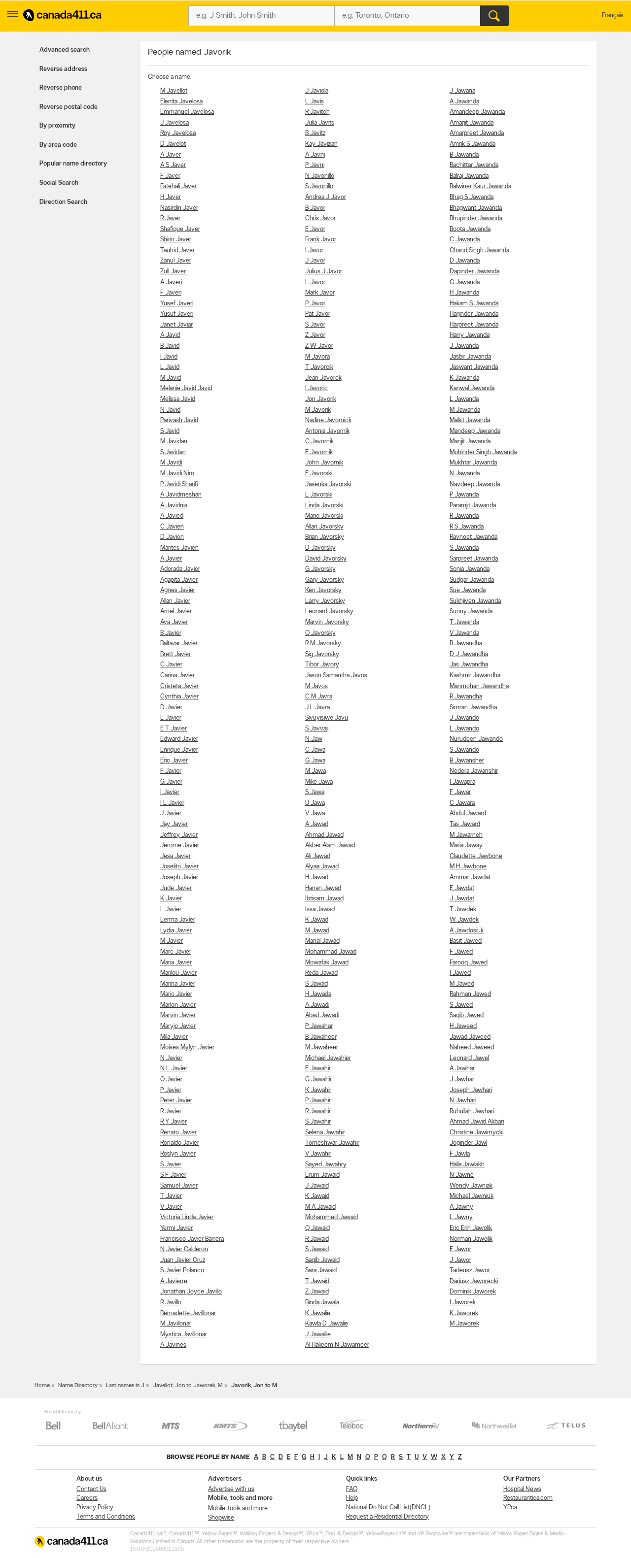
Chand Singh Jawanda (479, 250)
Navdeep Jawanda (475, 484)
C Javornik (319, 441)
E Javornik (319, 452)
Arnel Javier (176, 611)
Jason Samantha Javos (336, 675)
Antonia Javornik (327, 431)
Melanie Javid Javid (186, 388)
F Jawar (460, 792)
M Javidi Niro (177, 473)
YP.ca (510, 1507)
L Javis (314, 102)
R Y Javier (173, 1122)
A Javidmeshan (181, 495)
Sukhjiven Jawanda (475, 601)
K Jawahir (318, 1090)
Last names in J (125, 1386)
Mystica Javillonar (183, 1334)
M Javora (317, 357)
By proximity (57, 126)
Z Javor (315, 335)
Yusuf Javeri (176, 314)
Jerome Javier (179, 845)
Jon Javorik (320, 399)
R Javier (170, 1111)
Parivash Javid (179, 420)
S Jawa (314, 792)
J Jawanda (464, 346)
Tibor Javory (322, 665)
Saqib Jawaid (322, 1260)
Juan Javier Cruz (182, 1260)
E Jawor (460, 1249)
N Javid (170, 410)
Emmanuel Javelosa (187, 112)
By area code (58, 145)
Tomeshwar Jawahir (332, 1143)
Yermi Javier (176, 1228)
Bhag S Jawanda (471, 197)
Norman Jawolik (471, 1239)
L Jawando (464, 729)
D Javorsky (320, 548)
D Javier (171, 707)
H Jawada (318, 994)
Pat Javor (317, 314)
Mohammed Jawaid (331, 1217)
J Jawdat (462, 898)
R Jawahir (318, 1111)
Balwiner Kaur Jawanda (480, 186)
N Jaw (313, 739)
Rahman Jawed (470, 994)
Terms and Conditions (105, 1517)
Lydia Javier (176, 931)
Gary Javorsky (324, 580)
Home (42, 1386)
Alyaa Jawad (322, 866)
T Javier (171, 1196)
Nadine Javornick (328, 420)
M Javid (170, 378)
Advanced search (64, 50)
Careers (87, 1498)
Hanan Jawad (323, 888)
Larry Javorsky (325, 601)
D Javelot (173, 144)
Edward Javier (179, 739)
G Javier (171, 782)
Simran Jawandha (473, 707)
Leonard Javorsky (329, 611)
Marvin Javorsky (327, 622)
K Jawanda (464, 378)
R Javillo (170, 1302)
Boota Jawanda (470, 229)
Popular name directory (73, 164)
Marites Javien (179, 548)
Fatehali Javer (178, 186)
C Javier (171, 665)
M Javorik (318, 410)
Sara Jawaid (321, 1270)
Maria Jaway (466, 845)
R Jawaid (317, 1239)
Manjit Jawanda (470, 441)
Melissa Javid (177, 399)
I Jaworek (463, 1302)
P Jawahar (319, 1026)
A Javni (315, 155)
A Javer (170, 155)
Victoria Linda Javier (186, 1217)
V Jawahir (318, 1154)
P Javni (314, 165)
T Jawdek (463, 909)
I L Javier (172, 803)
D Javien (172, 537)
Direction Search (63, 202)
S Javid (169, 431)
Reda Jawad (321, 973)
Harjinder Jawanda (474, 314)
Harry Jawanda (470, 335)
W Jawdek (464, 920)
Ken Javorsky (323, 590)
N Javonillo (319, 176)
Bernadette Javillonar (188, 1313)
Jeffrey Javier (179, 835)
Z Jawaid (317, 1292)
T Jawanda (464, 622)
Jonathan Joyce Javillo (191, 1292)
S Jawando (464, 750)
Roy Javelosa (178, 133)
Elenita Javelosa (181, 102)
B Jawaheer (321, 1037)
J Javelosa (174, 123)
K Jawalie (317, 1313)
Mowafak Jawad (327, 963)
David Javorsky (326, 559)
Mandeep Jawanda (475, 431)
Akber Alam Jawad (330, 845)
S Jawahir (318, 1122)
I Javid (168, 357)
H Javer (170, 197)
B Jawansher (467, 761)
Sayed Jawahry (326, 1164)
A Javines (173, 1345)
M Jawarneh (466, 835)
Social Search (58, 183)
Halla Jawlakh (467, 1164)
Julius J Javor (323, 271)
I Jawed (460, 973)
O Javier (171, 1079)
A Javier (171, 559)
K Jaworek (464, 1313)
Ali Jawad (317, 856)
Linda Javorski (324, 505)
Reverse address (63, 69)
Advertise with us (231, 1489)
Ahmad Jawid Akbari (477, 1122)
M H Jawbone (468, 866)
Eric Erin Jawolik (471, 1228)
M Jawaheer (321, 1047)
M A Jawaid (320, 1207)
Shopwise (221, 1518)
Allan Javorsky (324, 527)
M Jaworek (464, 1324)
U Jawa (315, 803)
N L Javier (173, 1068)
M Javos (316, 686)
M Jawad (317, 931)
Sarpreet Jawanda (474, 559)
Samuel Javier (179, 1186)
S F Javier (173, 1175)
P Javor (315, 303)
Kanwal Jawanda (472, 388)
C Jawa (315, 750)
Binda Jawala (322, 1302)
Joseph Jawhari (471, 1090)
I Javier (169, 792)
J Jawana (462, 91)
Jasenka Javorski (328, 484)
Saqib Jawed (467, 1015)
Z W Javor (319, 346)
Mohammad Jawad (330, 952)
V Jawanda (464, 633)
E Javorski (318, 473)
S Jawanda (464, 548)
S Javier (170, 1164)
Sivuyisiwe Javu (326, 718)
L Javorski (318, 495)
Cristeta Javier (179, 686)
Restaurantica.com (528, 1498)
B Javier (170, 633)
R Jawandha (466, 697)
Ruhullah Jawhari (472, 1111)
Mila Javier (174, 1037)
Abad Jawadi (322, 1015)
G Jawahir (318, 1079)
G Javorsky (320, 569)
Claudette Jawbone (476, 856)
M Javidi (171, 463)
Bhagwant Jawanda (476, 208)
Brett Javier (175, 654)
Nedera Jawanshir (474, 771)
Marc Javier (175, 952)
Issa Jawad (320, 909)
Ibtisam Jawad (324, 898)
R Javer (170, 218)
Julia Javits (319, 123)
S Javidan (173, 452)
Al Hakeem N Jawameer (337, 1345)
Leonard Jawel (469, 1058)
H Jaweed (463, 1026)
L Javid (169, 367)
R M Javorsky (323, 643)
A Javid (170, 335)
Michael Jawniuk (471, 1196)
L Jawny (461, 1217)
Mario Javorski (324, 516)
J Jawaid (317, 1186)
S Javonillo (319, 186)
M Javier (171, 941)
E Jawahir (318, 1068)
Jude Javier (176, 888)
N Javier (171, 1058)
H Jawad (316, 877)
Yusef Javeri (176, 303)
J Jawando (464, 718)
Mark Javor (320, 293)
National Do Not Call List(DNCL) (388, 1507)
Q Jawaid (317, 1228)
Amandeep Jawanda (477, 112)
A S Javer (173, 165)
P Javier (170, 1090)
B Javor (315, 208)
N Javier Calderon (184, 1249)
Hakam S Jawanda (474, 303)
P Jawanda (464, 495)
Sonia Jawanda (470, 569)
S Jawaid (317, 1249)
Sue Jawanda (468, 590)
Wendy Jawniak (471, 1186)
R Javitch (317, 112)
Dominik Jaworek (473, 1292)
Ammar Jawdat (470, 877)
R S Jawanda (467, 527)
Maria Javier (176, 963)
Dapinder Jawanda (474, 271)
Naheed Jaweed (472, 1047)
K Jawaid (317, 1196)
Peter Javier (176, 1100)
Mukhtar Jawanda (473, 463)
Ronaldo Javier (179, 1143)
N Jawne (462, 1175)
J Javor (315, 261)
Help (352, 1498)
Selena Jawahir (325, 1132)
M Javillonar (175, 1324)
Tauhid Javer (177, 250)
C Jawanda (465, 239)
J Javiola (316, 91)
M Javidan (173, 441)
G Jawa (315, 761)
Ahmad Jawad (324, 835)
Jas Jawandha (469, 665)
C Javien (172, 527)
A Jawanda (464, 102)
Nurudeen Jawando (476, 739)
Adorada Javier (180, 569)
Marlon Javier (178, 1005)
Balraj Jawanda (469, 176)
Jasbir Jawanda (470, 357)
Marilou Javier (178, 973)
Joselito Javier (179, 866)
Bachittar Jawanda (474, 165)
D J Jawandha (469, 654)
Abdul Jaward (468, 813)
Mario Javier (176, 994)
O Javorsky (320, 633)
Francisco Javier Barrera (192, 1239)
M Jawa (315, 771)
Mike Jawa (319, 782)
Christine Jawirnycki (476, 1132)
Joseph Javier (179, 877)
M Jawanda (465, 410)
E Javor (315, 229)
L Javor (315, 282)
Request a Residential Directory (387, 1517)
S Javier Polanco (182, 1270)
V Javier (171, 1207)
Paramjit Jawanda (473, 505)
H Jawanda (464, 293)
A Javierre (173, 1281)
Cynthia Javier (179, 697)
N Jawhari (463, 1100)
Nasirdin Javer (179, 208)
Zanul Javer (175, 261)
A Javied (171, 516)
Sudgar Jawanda (472, 580)
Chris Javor (320, 218)
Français (613, 15)
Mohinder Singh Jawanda (483, 452)
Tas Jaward (465, 824)
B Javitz (315, 133)
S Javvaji (316, 729)
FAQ (351, 1489)
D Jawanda (465, 261)
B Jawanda (464, 155)
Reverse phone (60, 88)
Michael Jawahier (328, 1058)
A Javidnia (173, 505)
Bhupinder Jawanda (476, 218)
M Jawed (462, 984)
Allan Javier (175, 601)
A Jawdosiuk (467, 931)
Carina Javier (177, 675)
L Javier (170, 909)
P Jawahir (318, 1100)
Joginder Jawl (468, 1143)
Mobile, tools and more (238, 1508)
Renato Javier (178, 1132)
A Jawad (316, 824)
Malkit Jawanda (470, 420)
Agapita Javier (179, 580)
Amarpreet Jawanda (477, 133)
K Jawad (316, 920)
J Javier (170, 813)
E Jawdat (462, 888)
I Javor (314, 250)
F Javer (170, 176)
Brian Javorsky (324, 537)
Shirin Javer (175, 239)
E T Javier (173, 729)
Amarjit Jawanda (471, 123)
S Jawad (316, 984)
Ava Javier (174, 622)
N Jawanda (465, 473)
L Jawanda (464, 399)
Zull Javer (173, 271)
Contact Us (91, 1489)
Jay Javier (174, 824)
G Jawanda (465, 282)
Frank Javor (320, 239)
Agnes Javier (177, 590)
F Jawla (460, 1154)
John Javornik (324, 463)
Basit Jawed (466, 941)
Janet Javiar (176, 325)
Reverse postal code (68, 107)
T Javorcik (319, 367)
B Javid (169, 346)
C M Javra (318, 697)
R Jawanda (464, 516)
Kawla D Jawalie (326, 1324)
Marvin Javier (178, 1015)
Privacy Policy (94, 1507)
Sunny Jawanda (471, 611)
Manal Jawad (322, 941)
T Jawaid (317, 1281)
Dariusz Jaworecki (474, 1281)
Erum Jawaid (322, 1175)
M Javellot (173, 91)
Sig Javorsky (322, 654)
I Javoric (316, 388)
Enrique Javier (179, 750)
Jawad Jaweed (470, 1037)
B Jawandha (466, 643)
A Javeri (171, 282)
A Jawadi (317, 1005)
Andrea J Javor (325, 197)
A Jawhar (462, 1068)
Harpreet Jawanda (474, 325)
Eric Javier (174, 761)
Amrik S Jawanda (472, 144)
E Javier (170, 718)
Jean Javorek (323, 378)
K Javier (171, 898)
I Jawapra (462, 782)
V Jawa (315, 813)
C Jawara (462, 803)
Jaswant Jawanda (474, 367)
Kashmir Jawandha (475, 675)
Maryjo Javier (178, 1026)
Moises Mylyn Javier (187, 1047)
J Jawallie (318, 1334)
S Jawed (461, 1005)
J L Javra (317, 707)
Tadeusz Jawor (470, 1270)
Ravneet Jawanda (473, 537)
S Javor (315, 325)
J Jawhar (462, 1079)
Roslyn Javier (178, 1154)
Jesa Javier (175, 856)
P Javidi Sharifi (179, 484)
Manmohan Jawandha (479, 686)
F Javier (170, 771)
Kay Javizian (321, 144)
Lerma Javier (177, 920)
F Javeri (170, 293)
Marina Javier (177, 984)
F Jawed (461, 952)
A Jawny (461, 1207)
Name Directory (78, 1386)
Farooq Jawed (469, 963)
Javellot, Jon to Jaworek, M (188, 1386)
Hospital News (522, 1489)
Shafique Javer (180, 229)
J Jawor (460, 1260)
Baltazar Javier (179, 643)
